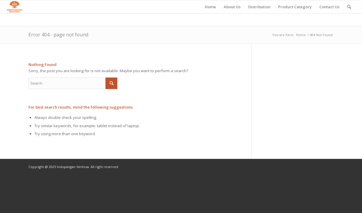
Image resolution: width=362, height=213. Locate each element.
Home (301, 35)
